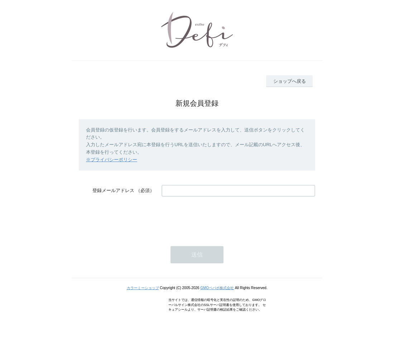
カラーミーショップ (143, 288)
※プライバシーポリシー (111, 159)
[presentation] (216, 218)
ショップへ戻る (289, 81)
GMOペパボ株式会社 (217, 288)
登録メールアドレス (113, 190)
